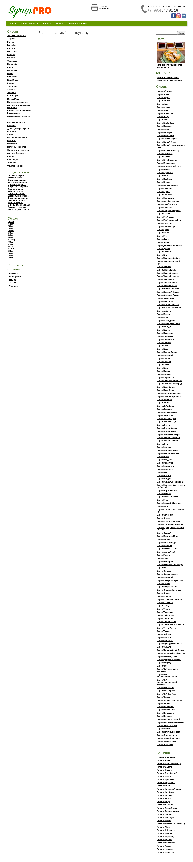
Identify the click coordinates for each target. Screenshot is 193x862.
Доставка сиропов (30, 23)
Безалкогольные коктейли (169, 81)
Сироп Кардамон (165, 336)
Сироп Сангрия (164, 571)
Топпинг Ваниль (164, 767)
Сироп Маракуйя (165, 463)
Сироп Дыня (163, 242)
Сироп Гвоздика (164, 188)
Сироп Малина (164, 447)
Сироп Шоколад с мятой (168, 719)
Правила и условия (77, 23)
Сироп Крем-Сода (165, 390)
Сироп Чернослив (165, 706)
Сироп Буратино (165, 172)
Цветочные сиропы (17, 180)
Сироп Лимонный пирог (168, 437)
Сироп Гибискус (164, 195)
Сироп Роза (162, 558)
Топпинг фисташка (166, 843)
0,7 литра (12, 240)
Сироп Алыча (163, 101)
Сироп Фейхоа (164, 634)
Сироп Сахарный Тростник (170, 580)
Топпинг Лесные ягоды (168, 811)
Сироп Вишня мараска (168, 185)
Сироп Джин (163, 239)
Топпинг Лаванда (165, 805)
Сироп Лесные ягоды (167, 422)
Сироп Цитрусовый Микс (169, 659)
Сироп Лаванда (164, 399)
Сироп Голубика (164, 207)
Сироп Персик (163, 539)
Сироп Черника (164, 703)
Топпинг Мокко (164, 821)
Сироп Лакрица (164, 409)
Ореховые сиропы (17, 184)
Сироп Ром (162, 568)
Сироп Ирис (162, 317)
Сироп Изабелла (165, 301)
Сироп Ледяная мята (167, 412)
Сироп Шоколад (164, 716)
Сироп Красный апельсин (169, 380)
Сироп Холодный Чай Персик (171, 653)
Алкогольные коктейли (168, 77)
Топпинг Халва (164, 846)
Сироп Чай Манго (165, 687)
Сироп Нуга (162, 506)
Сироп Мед (162, 472)
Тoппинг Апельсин (166, 757)
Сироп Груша (163, 229)
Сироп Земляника (165, 298)
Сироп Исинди (164, 327)
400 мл (11, 231)
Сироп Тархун (163, 606)
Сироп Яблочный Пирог (168, 732)
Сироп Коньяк (163, 371)
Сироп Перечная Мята (167, 536)
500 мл (11, 235)
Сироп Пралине (164, 545)
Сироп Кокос (163, 365)
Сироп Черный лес (166, 710)
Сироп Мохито (164, 493)
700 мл (11, 228)
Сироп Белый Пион (166, 142)
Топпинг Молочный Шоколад (171, 824)
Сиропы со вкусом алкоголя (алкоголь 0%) (19, 208)
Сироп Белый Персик (167, 139)
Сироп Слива (163, 593)
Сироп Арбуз (163, 116)
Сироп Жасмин (164, 267)
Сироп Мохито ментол (167, 497)
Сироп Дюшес (163, 248)
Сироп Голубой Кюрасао (169, 210)
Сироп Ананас (164, 107)
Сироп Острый (164, 533)
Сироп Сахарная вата (167, 574)
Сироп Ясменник (165, 744)
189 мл (11, 253)
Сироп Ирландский (166, 320)
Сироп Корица (164, 374)
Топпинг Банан (164, 760)
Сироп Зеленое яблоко (168, 289)
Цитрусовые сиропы (18, 187)
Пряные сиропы (15, 189)
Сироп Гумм (162, 236)
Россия (12, 283)
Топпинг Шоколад (165, 852)
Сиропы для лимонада (19, 205)
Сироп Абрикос (164, 91)
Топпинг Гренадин (165, 779)
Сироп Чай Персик (166, 691)
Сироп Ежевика (164, 252)
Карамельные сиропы (18, 196)
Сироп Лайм (163, 403)
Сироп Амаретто (165, 104)
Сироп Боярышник (166, 163)
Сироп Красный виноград (169, 384)
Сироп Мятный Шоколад (169, 503)
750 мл (11, 226)
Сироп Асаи (162, 120)
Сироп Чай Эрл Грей (166, 694)
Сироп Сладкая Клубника (169, 590)
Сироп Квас (162, 346)
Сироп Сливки (164, 596)
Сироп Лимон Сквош (167, 428)
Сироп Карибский (165, 339)
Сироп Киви (162, 349)
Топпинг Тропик (164, 839)
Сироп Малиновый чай (168, 453)
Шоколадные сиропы (18, 198)
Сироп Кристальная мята (169, 393)
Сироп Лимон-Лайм (166, 431)
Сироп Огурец (163, 518)
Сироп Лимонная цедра (168, 434)
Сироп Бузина (163, 169)
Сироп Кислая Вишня (167, 352)
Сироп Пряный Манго (167, 549)
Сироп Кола (162, 368)
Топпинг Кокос (164, 798)
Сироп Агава (163, 94)
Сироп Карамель (165, 333)
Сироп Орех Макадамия (168, 521)
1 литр (11, 221)
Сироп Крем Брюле (166, 387)
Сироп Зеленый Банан (168, 292)
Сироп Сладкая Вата (167, 587)
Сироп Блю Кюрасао (167, 160)
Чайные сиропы (15, 191)
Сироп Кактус (163, 330)
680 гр (10, 242)
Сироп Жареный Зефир (168, 258)
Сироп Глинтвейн (165, 198)
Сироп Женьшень (165, 279)
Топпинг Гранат (164, 776)
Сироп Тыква (163, 631)
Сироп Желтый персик (168, 276)
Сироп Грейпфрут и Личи (169, 220)
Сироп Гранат (163, 214)
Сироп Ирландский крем (168, 323)
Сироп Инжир (163, 314)
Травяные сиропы (16, 175)
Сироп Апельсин (165, 113)
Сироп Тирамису (165, 612)
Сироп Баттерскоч (165, 135)
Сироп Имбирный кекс (168, 305)
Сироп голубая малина (168, 201)
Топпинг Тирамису (165, 836)
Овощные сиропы (16, 200)
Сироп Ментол (164, 475)
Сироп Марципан (165, 469)
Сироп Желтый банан (167, 273)
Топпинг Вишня (164, 770)
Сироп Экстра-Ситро (167, 725)
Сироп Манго (163, 456)
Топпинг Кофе (163, 802)
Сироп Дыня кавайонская (169, 245)
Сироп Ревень (163, 555)
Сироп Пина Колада (166, 542)
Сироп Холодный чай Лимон (170, 650)
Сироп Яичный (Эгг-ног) (168, 738)
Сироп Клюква (164, 361)
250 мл (11, 233)
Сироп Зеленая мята (167, 286)
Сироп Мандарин (165, 460)
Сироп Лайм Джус (165, 406)
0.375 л (11, 249)
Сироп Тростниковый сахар (170, 625)
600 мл (11, 237)
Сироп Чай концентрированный (167, 675)
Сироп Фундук (164, 647)
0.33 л (10, 246)
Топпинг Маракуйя (165, 817)
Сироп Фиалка (164, 637)
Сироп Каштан (164, 342)
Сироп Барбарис (165, 132)
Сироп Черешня (164, 697)
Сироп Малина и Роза (167, 450)
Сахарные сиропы (16, 193)
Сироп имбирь (164, 311)
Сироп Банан (163, 129)
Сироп (13, 23)
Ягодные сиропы (16, 178)
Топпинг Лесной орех (167, 808)
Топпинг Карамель (166, 783)
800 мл (11, 251)
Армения (13, 273)
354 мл (11, 224)
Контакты (47, 23)
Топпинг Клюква (164, 795)
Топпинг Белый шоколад (169, 764)
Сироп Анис (162, 110)
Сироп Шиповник (165, 713)
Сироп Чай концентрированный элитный (167, 682)
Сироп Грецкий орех (166, 226)
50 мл (10, 258)
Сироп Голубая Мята (167, 204)
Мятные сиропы (15, 202)
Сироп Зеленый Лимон (168, 295)
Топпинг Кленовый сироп (169, 789)
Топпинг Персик (164, 833)
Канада (12, 279)
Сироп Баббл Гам (165, 123)
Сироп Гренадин (165, 223)
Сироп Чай (162, 666)
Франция (13, 286)
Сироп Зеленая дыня (167, 282)
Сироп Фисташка (165, 640)
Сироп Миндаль (164, 479)
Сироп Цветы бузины (167, 656)
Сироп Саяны (163, 583)
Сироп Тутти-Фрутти (167, 628)
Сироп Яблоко (164, 729)
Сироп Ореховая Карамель (170, 524)
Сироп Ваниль (164, 176)
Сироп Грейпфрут (165, 217)
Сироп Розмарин (165, 561)
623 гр (10, 244)
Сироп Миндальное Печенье (170, 482)
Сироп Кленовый (165, 355)
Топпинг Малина (164, 814)
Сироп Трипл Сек (165, 618)
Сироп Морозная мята (167, 490)
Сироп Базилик (164, 126)
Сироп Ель (162, 255)
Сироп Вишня (163, 182)
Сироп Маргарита (165, 466)
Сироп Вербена (164, 179)
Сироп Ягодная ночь (167, 735)
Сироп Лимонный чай (167, 441)
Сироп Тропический (166, 621)
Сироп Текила (163, 609)
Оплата (59, 23)
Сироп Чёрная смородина (169, 700)
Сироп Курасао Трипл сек (169, 396)
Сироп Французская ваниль (170, 644)
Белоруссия (15, 276)
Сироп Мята (162, 500)
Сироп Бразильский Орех (169, 166)
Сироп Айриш (163, 97)
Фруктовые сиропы (17, 182)
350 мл (11, 255)
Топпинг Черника (165, 849)
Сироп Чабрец (164, 663)
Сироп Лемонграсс (166, 415)
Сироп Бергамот (164, 154)
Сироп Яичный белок (167, 741)
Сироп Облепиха (165, 515)
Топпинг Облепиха (166, 830)
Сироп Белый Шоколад (168, 150)
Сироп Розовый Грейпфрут (170, 564)
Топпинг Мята (163, 827)
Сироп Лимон (163, 425)
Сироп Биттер (163, 157)
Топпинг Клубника (165, 792)
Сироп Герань (163, 191)
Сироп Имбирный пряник (169, 308)
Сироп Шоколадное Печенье (170, 722)
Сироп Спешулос (165, 602)
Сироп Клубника (165, 358)
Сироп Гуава (163, 233)
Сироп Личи (162, 444)
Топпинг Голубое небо (167, 773)
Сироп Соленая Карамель (169, 599)
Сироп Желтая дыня (167, 270)
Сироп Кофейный (165, 377)
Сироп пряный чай (166, 552)
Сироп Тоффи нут (165, 615)
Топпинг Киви (163, 786)
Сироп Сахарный (165, 577)
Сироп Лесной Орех (166, 418)
